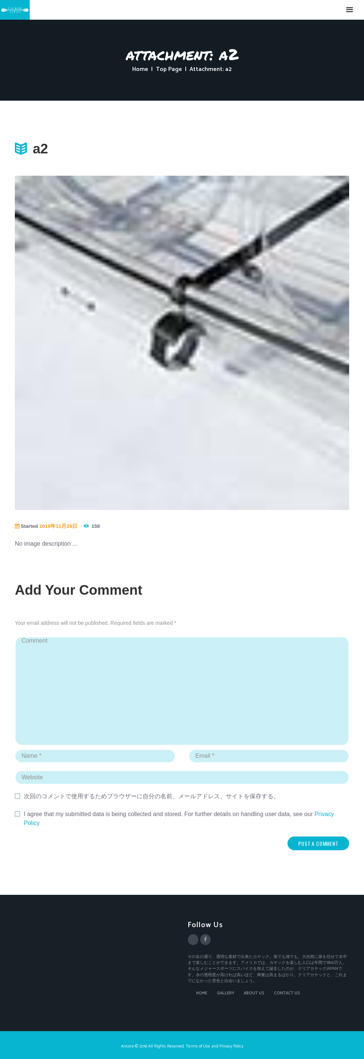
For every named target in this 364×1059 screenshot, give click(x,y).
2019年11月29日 (58, 526)
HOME (201, 993)
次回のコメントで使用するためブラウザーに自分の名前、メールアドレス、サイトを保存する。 (151, 796)
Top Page (169, 69)
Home (140, 69)
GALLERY (225, 993)
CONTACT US (287, 993)
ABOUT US (254, 993)
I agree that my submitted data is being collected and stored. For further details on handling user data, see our (179, 818)
